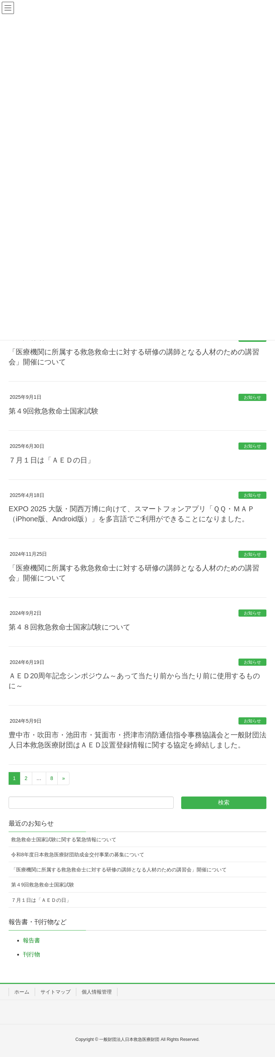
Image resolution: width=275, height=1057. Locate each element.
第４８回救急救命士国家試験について (69, 627)
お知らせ (252, 397)
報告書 (31, 940)
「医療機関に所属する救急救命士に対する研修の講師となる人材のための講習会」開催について (119, 869)
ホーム (21, 992)
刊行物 (31, 954)
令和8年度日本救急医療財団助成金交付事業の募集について (77, 854)
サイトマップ (55, 992)
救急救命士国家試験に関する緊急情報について (63, 839)
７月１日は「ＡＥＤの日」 (52, 460)
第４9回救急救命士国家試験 (53, 411)
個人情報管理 (97, 992)
